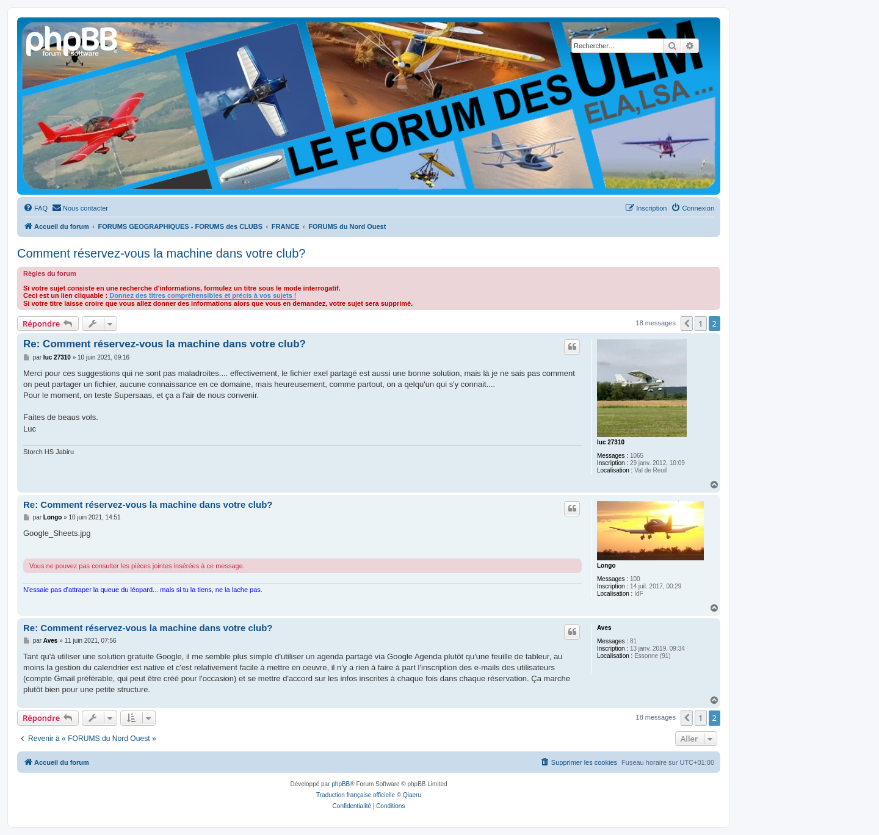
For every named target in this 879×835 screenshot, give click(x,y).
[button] (687, 323)
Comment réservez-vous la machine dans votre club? (161, 253)
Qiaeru (412, 795)
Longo (606, 565)
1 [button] (700, 323)
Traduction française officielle (355, 795)
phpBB (340, 784)
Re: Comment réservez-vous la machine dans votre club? (164, 344)
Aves (604, 627)
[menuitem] (35, 208)
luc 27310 (610, 442)
